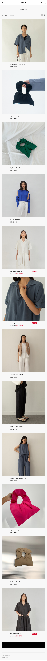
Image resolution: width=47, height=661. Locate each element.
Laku (7, 657)
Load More (23, 645)
